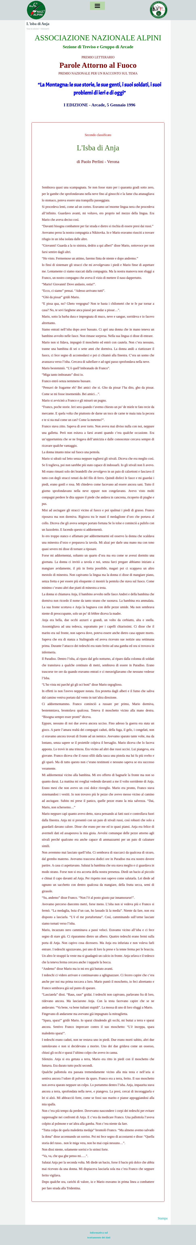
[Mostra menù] (97, 6)
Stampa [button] (163, 1218)
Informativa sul (99, 1232)
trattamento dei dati (98, 1237)
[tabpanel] (98, 70)
